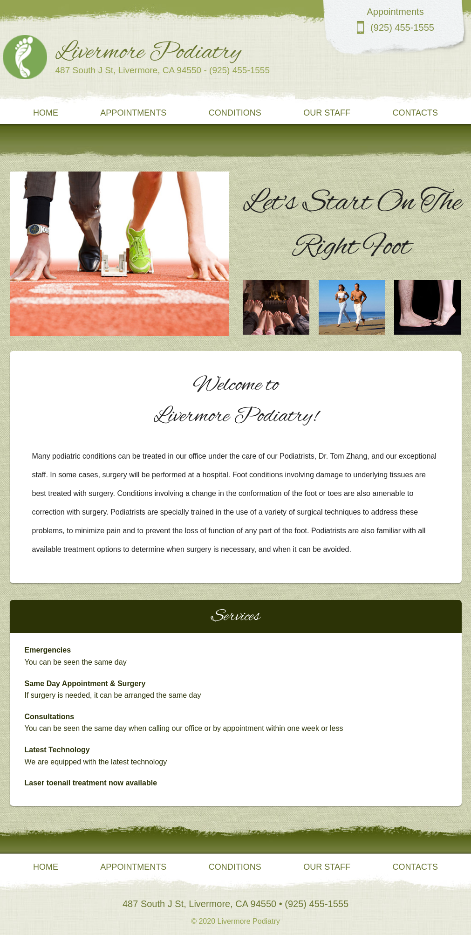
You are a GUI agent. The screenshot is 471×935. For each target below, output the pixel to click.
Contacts (415, 112)
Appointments (133, 112)
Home (45, 112)
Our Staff (326, 112)
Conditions (235, 112)
